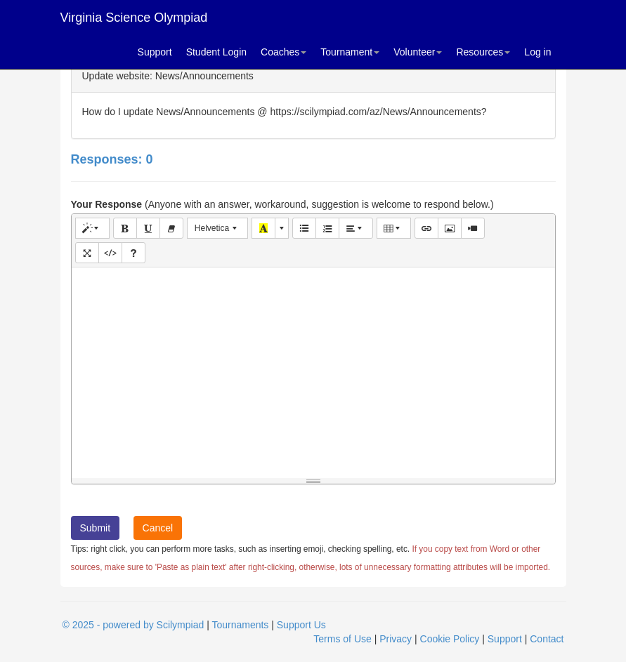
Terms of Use (342, 638)
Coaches (283, 52)
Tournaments (239, 624)
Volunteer (417, 52)
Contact (546, 638)
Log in (537, 52)
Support (155, 52)
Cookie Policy (450, 638)
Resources (483, 52)
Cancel (158, 528)
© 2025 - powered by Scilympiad (133, 624)
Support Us (301, 624)
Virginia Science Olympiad (134, 18)
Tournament (349, 52)
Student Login (216, 52)
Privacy (395, 638)
